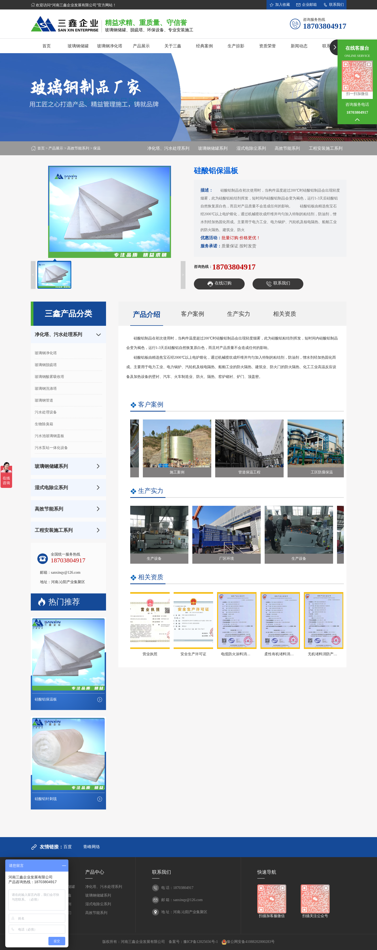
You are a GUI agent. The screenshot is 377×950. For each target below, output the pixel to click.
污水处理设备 (46, 412)
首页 (41, 148)
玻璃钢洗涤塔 (46, 389)
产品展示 (55, 148)
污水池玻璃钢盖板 (49, 436)
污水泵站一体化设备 (51, 448)
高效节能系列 (78, 148)
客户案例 (192, 314)
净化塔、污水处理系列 (168, 148)
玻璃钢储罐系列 (213, 148)
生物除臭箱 (44, 424)
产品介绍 (146, 314)
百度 (67, 846)
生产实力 (238, 314)
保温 (96, 148)
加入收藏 (279, 4)
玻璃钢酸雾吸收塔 (49, 377)
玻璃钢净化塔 (46, 353)
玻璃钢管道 (44, 400)
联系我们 (333, 4)
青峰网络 (91, 846)
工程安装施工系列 (326, 148)
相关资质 (284, 314)
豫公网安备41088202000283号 (248, 942)
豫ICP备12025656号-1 (200, 942)
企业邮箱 (306, 4)
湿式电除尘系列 (251, 148)
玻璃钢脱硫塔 (46, 365)
